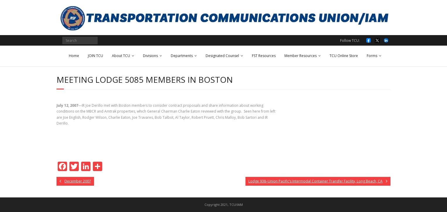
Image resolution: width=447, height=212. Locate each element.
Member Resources (300, 55)
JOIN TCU (95, 55)
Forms (372, 55)
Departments (182, 55)
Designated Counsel (222, 55)
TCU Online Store (344, 55)
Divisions (150, 55)
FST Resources (264, 55)
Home (74, 55)
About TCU (121, 55)
